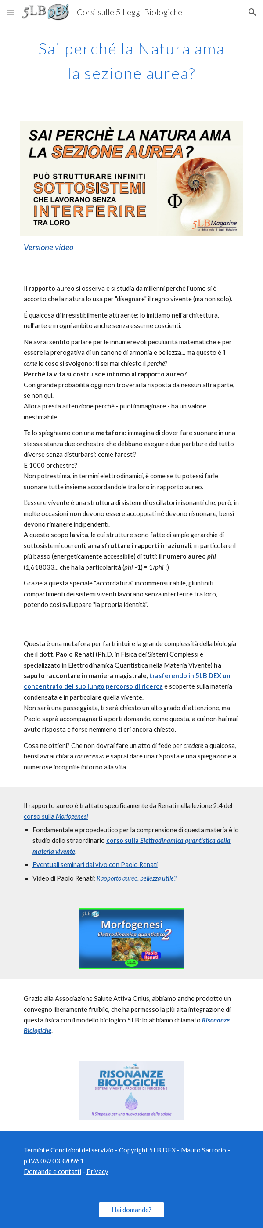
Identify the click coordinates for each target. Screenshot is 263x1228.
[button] (10, 12)
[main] (131, 58)
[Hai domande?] (131, 1209)
